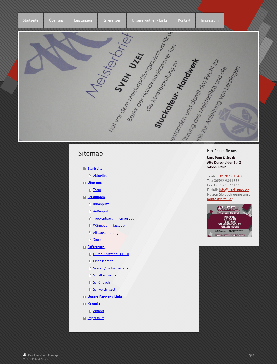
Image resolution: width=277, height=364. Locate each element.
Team (97, 189)
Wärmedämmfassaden (110, 225)
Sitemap (52, 355)
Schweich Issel (104, 289)
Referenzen (96, 246)
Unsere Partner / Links (105, 296)
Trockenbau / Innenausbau (113, 218)
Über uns (95, 182)
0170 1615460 (231, 176)
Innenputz (101, 204)
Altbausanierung (106, 232)
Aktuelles (100, 175)
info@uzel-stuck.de (234, 189)
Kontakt (94, 303)
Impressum (96, 318)
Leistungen (96, 197)
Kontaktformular (219, 199)
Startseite (95, 168)
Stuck (97, 239)
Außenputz (101, 211)
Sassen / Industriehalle (110, 268)
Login (250, 355)
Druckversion (34, 355)
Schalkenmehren (105, 275)
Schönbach (101, 282)
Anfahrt (98, 311)
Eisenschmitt (103, 261)
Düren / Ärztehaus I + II (111, 254)
